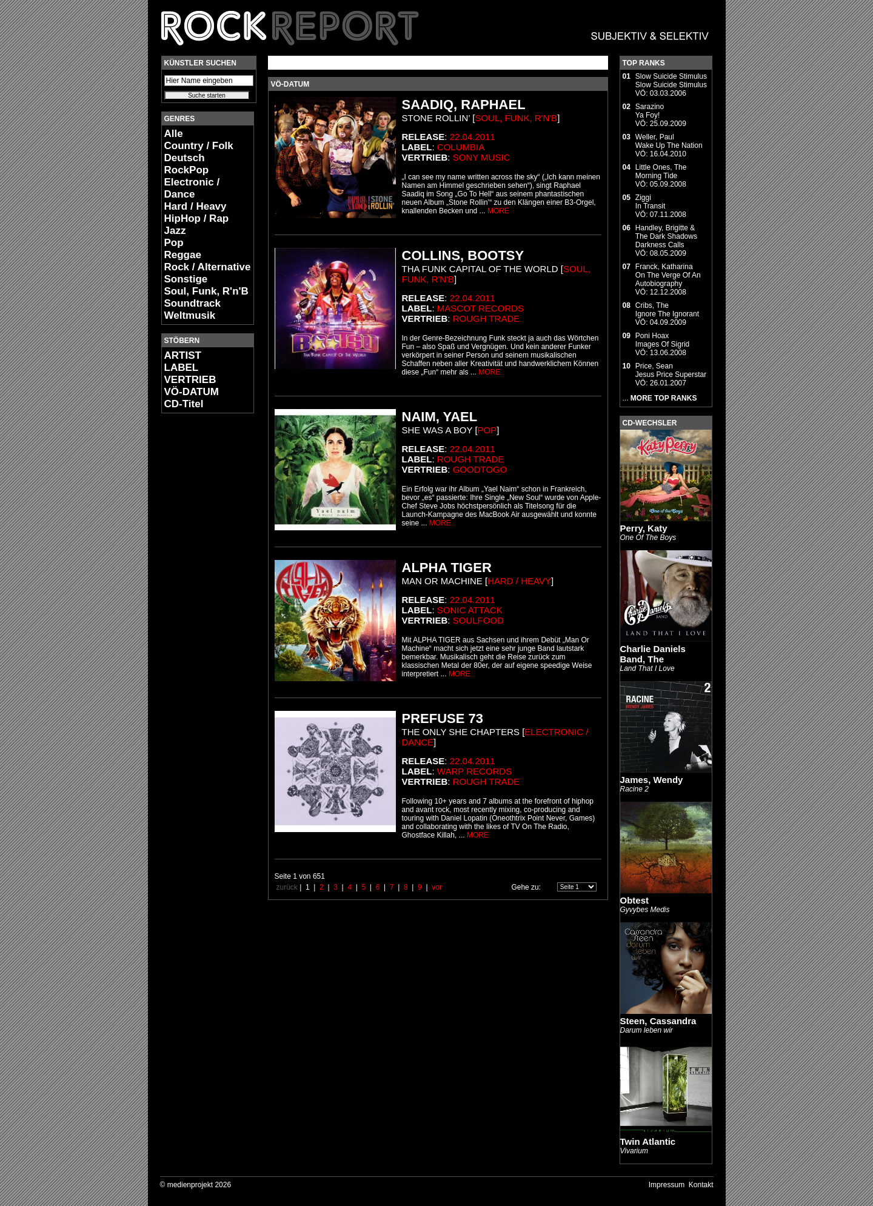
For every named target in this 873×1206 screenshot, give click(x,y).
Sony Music (481, 157)
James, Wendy (651, 780)
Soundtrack (192, 303)
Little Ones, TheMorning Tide (661, 171)
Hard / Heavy (195, 206)
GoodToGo (480, 469)
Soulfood (478, 620)
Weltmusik (190, 315)
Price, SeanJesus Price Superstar (670, 370)
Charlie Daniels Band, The (653, 654)
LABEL (181, 367)
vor (437, 887)
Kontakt (701, 1185)
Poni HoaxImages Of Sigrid (662, 339)
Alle (173, 133)
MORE (498, 211)
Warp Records (474, 771)
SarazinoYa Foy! (649, 110)
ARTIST (182, 355)
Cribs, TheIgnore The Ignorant (667, 309)
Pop (174, 242)
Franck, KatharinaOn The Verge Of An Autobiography (668, 275)
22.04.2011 (472, 137)
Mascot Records (480, 308)
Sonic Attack (470, 610)
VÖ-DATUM (191, 392)
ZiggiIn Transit (650, 201)
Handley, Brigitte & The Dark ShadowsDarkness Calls (666, 236)
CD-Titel (184, 404)
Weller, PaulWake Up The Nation (669, 141)
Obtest (634, 900)
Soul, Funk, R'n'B (206, 291)
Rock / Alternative (207, 267)
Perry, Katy (643, 528)
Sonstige (186, 279)
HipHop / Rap (196, 218)
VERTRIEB (190, 379)
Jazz (175, 230)
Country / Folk (198, 146)
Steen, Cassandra (658, 1021)
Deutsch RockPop (186, 164)
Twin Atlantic (648, 1141)
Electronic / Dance (192, 188)
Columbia (460, 147)
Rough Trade (486, 318)
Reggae (182, 255)
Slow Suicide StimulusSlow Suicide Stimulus (671, 80)
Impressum (666, 1185)
